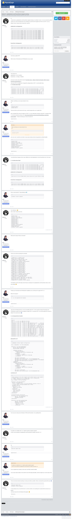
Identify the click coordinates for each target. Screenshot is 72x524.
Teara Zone (68, 42)
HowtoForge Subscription (32, 6)
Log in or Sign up (67, 0)
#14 (51, 441)
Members (17, 6)
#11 (51, 306)
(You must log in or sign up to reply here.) (47, 499)
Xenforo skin (3, 514)
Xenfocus (7, 514)
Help (60, 514)
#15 (51, 459)
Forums (12, 6)
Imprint (63, 514)
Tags (8, 6)
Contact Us (56, 514)
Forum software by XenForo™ (9, 516)
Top (68, 514)
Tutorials (3, 6)
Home (66, 514)
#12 (51, 409)
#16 (51, 477)
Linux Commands (23, 6)
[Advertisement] (61, 60)
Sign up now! (62, 13)
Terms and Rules (64, 516)
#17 (51, 496)
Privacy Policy (69, 516)
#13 (51, 427)
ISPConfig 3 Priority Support (12, 15)
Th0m (3, 62)
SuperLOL (22, 15)
